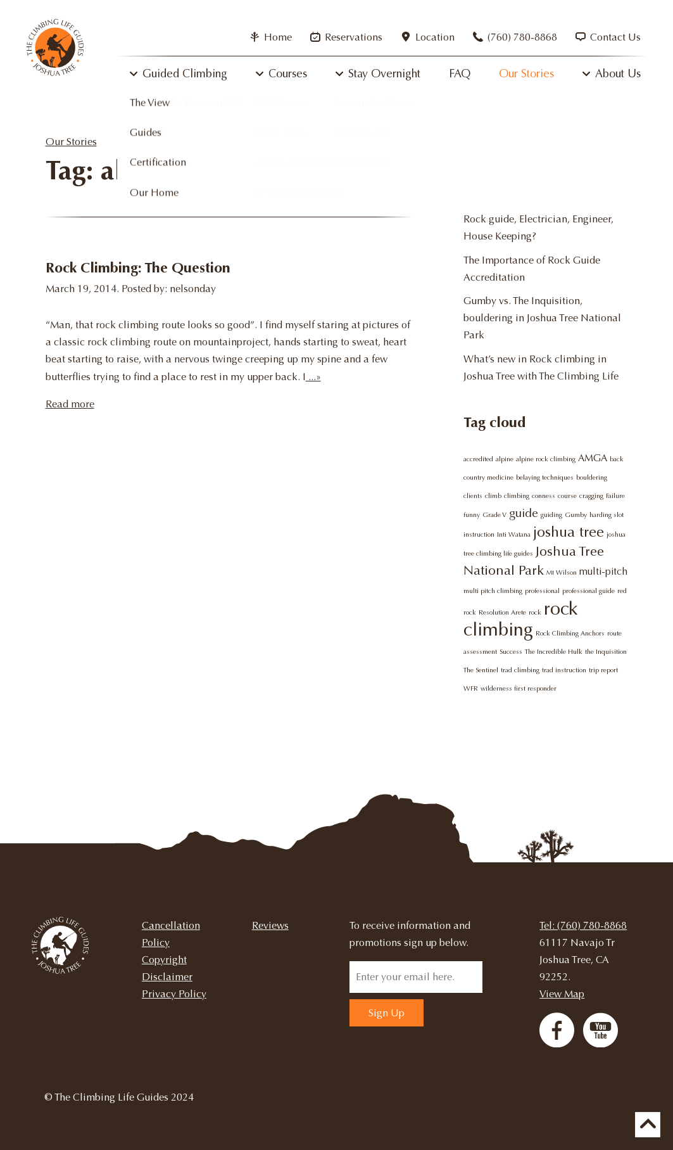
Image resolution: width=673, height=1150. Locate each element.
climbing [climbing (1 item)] (516, 496)
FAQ (459, 73)
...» (313, 377)
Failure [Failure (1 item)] (615, 496)
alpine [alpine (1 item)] (504, 459)
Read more (70, 404)
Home (270, 37)
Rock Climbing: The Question (138, 267)
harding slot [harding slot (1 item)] (606, 515)
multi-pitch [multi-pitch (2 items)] (603, 571)
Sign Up (386, 1013)
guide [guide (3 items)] (523, 513)
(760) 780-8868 (515, 37)
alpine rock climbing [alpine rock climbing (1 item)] (546, 459)
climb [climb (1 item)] (493, 496)
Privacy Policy (174, 994)
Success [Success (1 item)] (511, 652)
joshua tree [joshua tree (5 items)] (568, 531)
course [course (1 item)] (567, 496)
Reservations (346, 37)
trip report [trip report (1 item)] (603, 670)
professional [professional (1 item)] (542, 591)
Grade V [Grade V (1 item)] (494, 515)
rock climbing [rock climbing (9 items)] (520, 619)
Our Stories (526, 73)
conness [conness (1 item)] (543, 496)
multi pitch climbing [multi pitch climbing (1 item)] (492, 591)
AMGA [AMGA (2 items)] (592, 458)
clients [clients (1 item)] (472, 496)
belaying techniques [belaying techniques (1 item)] (545, 477)
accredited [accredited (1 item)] (478, 459)
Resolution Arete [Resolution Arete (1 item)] (502, 612)
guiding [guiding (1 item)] (551, 515)
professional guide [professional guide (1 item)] (588, 591)
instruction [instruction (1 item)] (478, 534)
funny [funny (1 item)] (471, 515)
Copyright (164, 960)
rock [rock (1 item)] (535, 612)
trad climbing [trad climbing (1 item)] (520, 670)
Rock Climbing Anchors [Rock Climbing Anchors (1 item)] (570, 633)
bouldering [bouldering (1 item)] (591, 477)
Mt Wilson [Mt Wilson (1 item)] (561, 572)
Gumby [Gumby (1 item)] (576, 515)
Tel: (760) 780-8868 (583, 925)
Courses (287, 73)
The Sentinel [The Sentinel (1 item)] (480, 670)
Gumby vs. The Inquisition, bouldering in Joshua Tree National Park (542, 318)
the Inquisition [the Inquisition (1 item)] (606, 652)
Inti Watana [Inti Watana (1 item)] (514, 534)
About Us (618, 73)
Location (428, 37)
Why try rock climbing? (516, 195)
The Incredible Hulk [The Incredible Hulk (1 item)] (553, 652)
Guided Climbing (184, 73)
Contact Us (608, 37)
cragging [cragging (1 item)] (591, 496)
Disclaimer (167, 977)
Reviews (270, 925)
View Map (561, 994)
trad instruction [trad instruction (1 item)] (564, 670)
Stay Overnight (384, 73)
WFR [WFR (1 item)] (470, 688)
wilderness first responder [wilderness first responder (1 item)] (519, 688)
